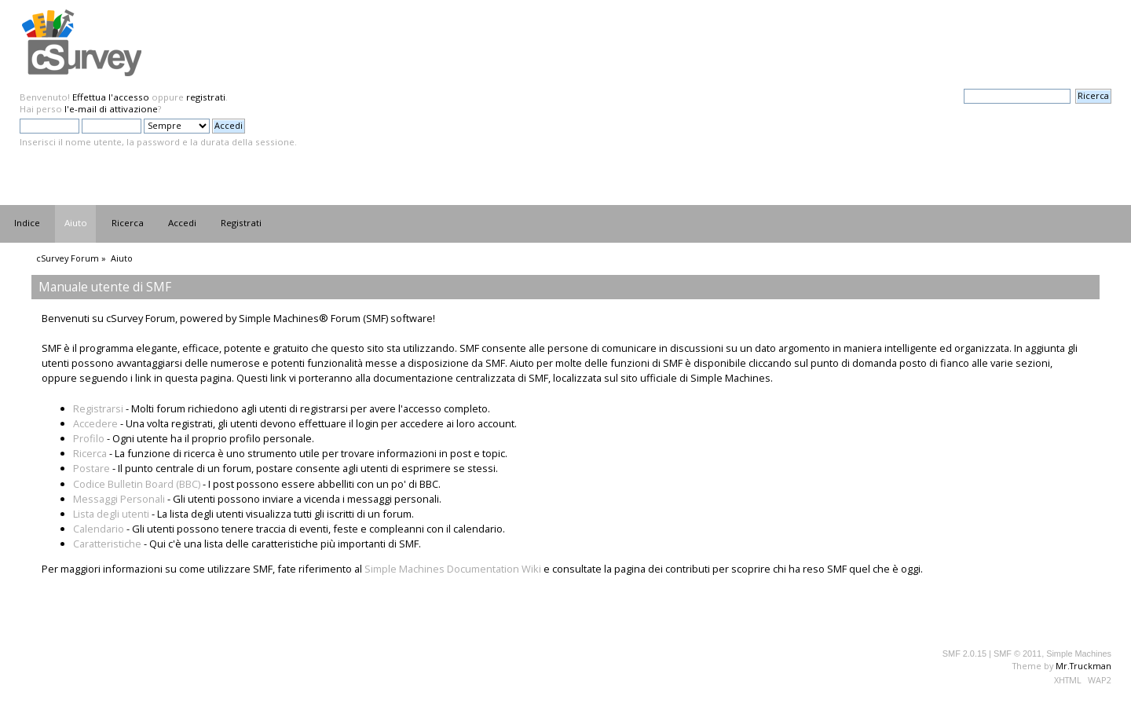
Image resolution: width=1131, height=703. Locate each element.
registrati (205, 97)
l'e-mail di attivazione (111, 109)
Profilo (88, 438)
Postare (91, 468)
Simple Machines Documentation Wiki (452, 569)
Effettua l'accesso (110, 97)
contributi (687, 569)
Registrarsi (98, 408)
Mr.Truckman (1083, 666)
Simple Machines (1078, 653)
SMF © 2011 (1017, 653)
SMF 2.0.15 (964, 653)
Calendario (98, 529)
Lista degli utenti (111, 514)
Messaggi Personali (119, 499)
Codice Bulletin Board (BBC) (136, 484)
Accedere (95, 423)
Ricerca (90, 453)
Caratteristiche (107, 543)
